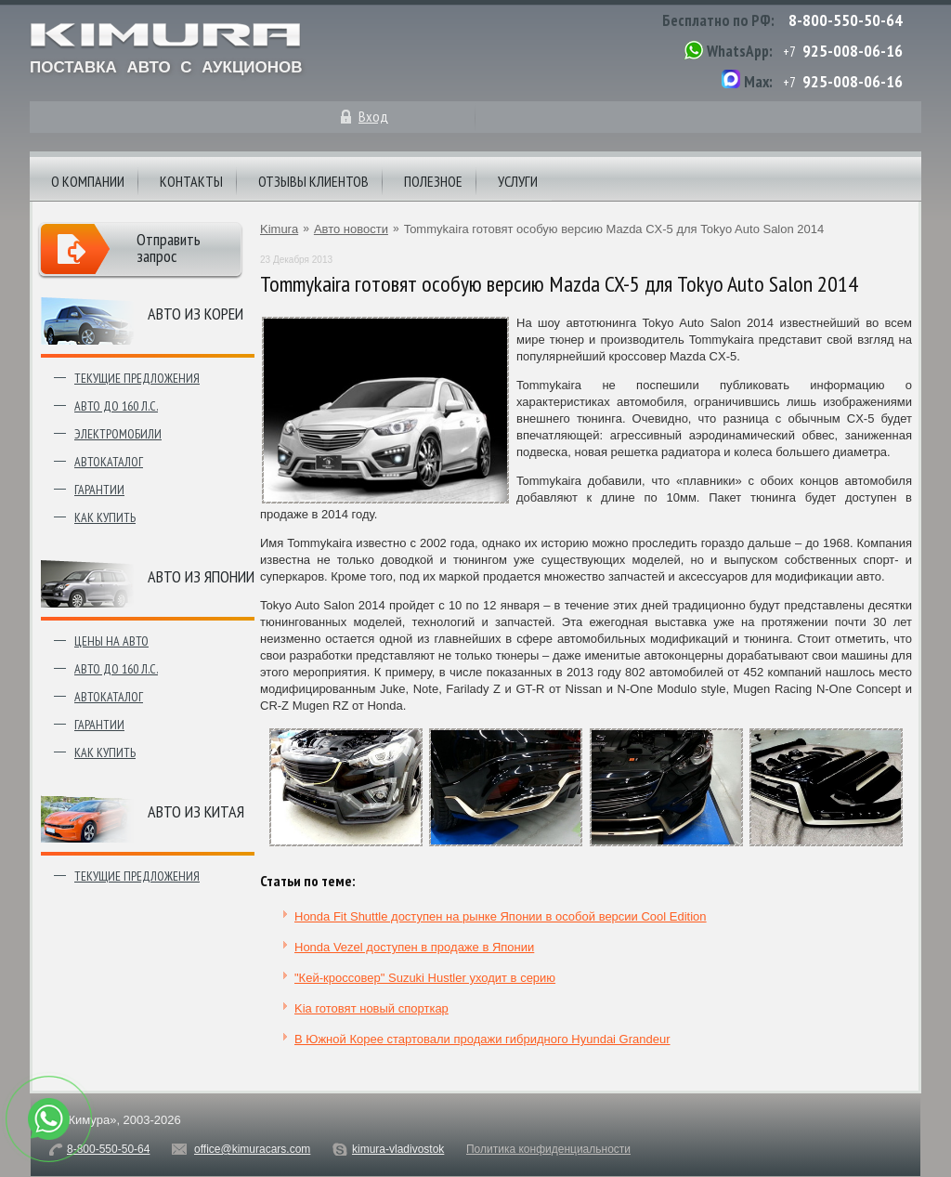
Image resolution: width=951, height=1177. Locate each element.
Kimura (279, 229)
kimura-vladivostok (398, 1149)
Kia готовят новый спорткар (371, 1008)
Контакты (191, 181)
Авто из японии (201, 576)
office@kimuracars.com (252, 1149)
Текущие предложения (137, 378)
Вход (373, 116)
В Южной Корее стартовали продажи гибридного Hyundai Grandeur (482, 1039)
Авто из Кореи (195, 313)
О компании (87, 181)
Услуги (518, 181)
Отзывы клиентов (313, 181)
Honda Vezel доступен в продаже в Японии (414, 947)
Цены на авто (111, 641)
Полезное (433, 181)
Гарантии (99, 489)
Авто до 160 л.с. (116, 406)
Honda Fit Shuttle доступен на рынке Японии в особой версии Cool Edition (500, 916)
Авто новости (351, 229)
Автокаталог (108, 461)
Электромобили (118, 433)
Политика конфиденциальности (548, 1149)
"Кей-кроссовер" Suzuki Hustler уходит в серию (424, 978)
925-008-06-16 (852, 50)
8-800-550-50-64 (845, 20)
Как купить (105, 517)
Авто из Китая (196, 811)
